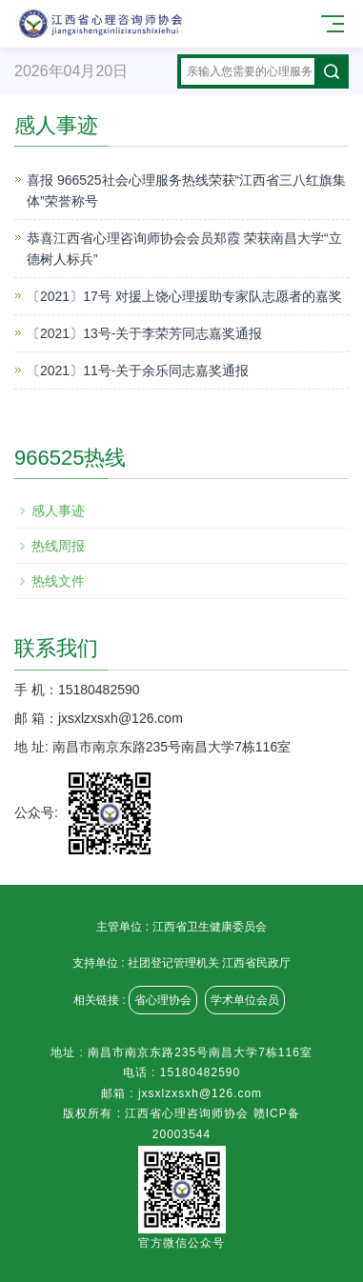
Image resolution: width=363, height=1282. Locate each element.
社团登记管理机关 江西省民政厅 (209, 963)
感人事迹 (58, 510)
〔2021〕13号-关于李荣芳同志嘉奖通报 (144, 333)
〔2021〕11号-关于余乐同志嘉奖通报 (138, 370)
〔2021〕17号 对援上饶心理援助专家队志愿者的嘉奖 (184, 296)
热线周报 (58, 545)
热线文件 (58, 581)
